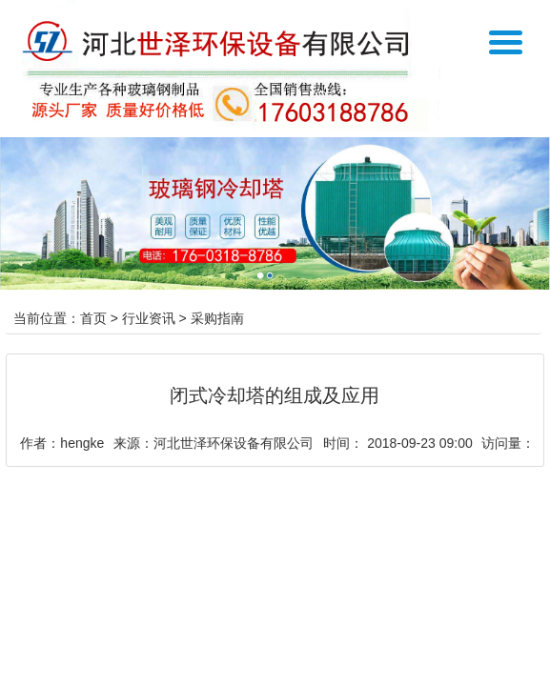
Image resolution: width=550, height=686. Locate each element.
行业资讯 (148, 318)
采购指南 (217, 318)
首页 (93, 318)
